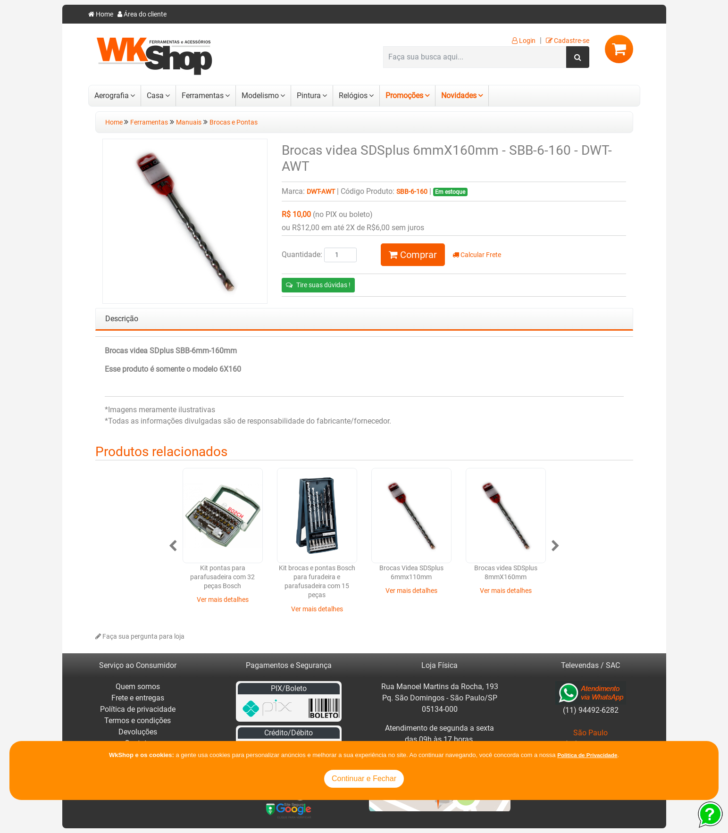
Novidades (459, 95)
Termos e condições (137, 720)
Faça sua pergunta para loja (139, 637)
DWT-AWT (321, 192)
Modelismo (260, 95)
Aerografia (111, 95)
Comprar (413, 254)
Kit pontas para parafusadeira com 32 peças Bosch (222, 577)
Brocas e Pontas (233, 122)
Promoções (404, 95)
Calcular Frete (476, 255)
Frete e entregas (137, 697)
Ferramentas (203, 95)
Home (100, 14)
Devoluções (137, 731)
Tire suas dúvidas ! (318, 285)
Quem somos (138, 686)
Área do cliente (142, 14)
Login (524, 41)
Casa (155, 95)
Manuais (188, 122)
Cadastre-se (567, 41)
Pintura (309, 95)
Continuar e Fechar (364, 779)
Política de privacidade (138, 709)
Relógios (353, 95)
